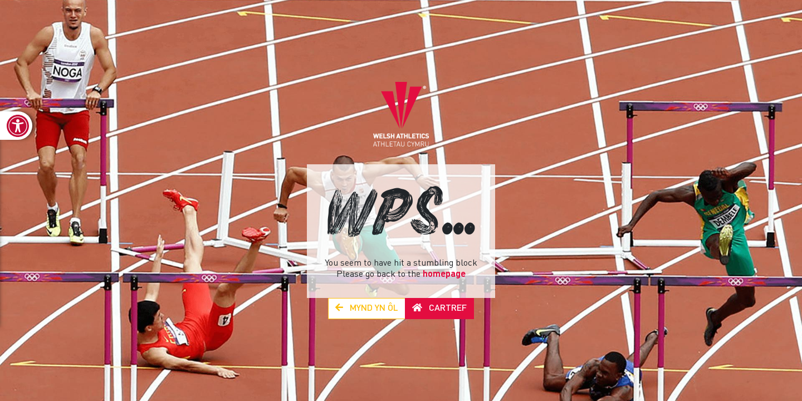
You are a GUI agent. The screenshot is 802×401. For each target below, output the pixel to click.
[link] (16, 125)
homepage (444, 274)
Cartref (439, 308)
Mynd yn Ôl (366, 308)
